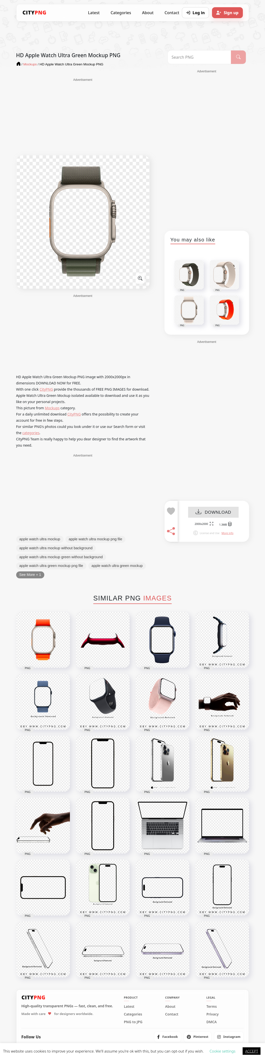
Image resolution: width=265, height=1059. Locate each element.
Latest (94, 12)
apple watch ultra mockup (39, 539)
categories (31, 432)
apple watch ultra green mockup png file (51, 566)
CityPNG (46, 389)
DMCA (211, 1022)
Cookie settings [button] (222, 1051)
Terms (211, 1006)
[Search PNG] (199, 57)
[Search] (238, 57)
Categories (120, 12)
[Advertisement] (83, 117)
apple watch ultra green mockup (117, 566)
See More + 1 (30, 575)
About (148, 12)
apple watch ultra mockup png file (95, 539)
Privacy (212, 1014)
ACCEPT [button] (251, 1051)
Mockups (52, 408)
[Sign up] (227, 12)
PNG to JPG (133, 1022)
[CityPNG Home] (34, 12)
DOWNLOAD (213, 512)
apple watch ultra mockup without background (56, 548)
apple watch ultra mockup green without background (61, 557)
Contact (171, 1014)
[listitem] (167, 1036)
